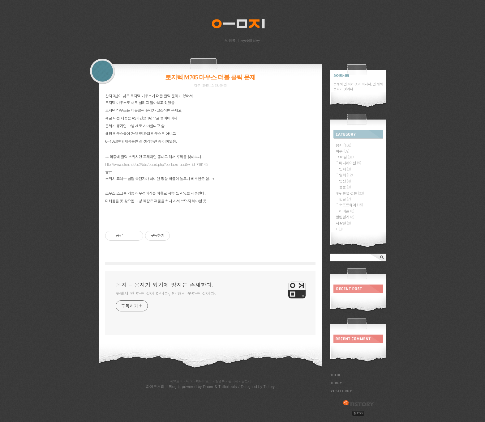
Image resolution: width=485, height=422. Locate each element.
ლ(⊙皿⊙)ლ (250, 40)
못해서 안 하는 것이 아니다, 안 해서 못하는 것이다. (166, 293)
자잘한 (343, 223)
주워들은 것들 (350, 193)
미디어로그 (204, 381)
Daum (208, 386)
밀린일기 (345, 216)
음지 (343, 145)
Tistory (269, 386)
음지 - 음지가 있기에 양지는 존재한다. (242, 25)
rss (358, 413)
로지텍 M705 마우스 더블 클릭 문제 (210, 77)
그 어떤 (345, 156)
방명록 (230, 40)
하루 (197, 85)
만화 (345, 168)
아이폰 (346, 210)
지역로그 (176, 381)
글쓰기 (246, 381)
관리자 (233, 381)
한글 (345, 198)
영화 (346, 174)
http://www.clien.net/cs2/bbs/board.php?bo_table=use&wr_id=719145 (156, 164)
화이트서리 (155, 386)
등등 (345, 186)
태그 (189, 381)
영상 (345, 181)
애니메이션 (350, 162)
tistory (358, 403)
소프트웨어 (351, 204)
